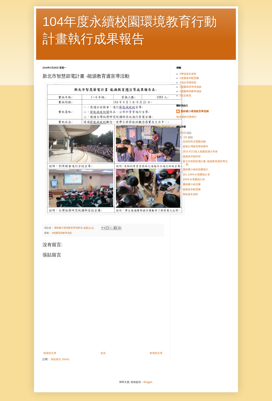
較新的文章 (50, 353)
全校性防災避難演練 (194, 141)
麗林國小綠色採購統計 (195, 169)
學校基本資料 (190, 194)
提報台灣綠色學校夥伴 (195, 146)
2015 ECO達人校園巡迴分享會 (200, 151)
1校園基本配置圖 (189, 78)
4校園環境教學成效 (62, 233)
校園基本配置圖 (192, 189)
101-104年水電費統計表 (196, 174)
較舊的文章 (156, 353)
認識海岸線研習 (192, 156)
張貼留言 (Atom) (60, 359)
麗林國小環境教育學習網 (195, 111)
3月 (185, 137)
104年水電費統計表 (194, 179)
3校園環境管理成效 (190, 86)
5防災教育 (185, 95)
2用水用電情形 (188, 82)
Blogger (147, 382)
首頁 (103, 353)
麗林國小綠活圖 (192, 184)
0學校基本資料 (188, 73)
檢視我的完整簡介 (186, 116)
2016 (183, 132)
